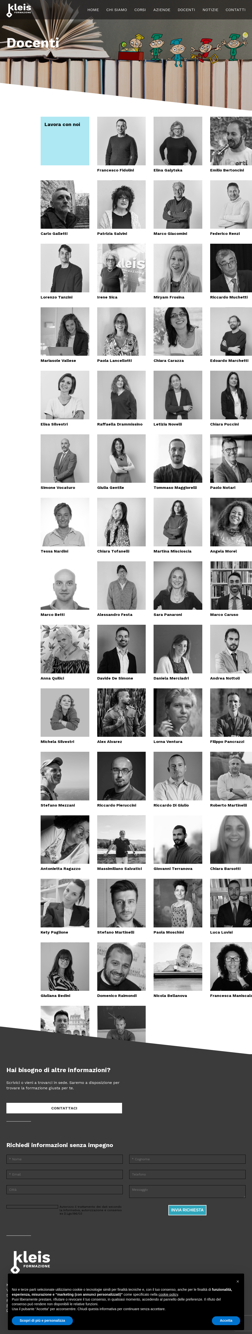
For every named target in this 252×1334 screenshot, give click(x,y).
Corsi (140, 9)
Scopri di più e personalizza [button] (42, 1320)
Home (93, 9)
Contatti (236, 9)
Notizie (210, 9)
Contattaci (64, 1108)
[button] (238, 1281)
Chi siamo (116, 9)
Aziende (161, 9)
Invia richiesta (187, 1210)
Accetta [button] (226, 1320)
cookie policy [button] (168, 1294)
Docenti (186, 9)
